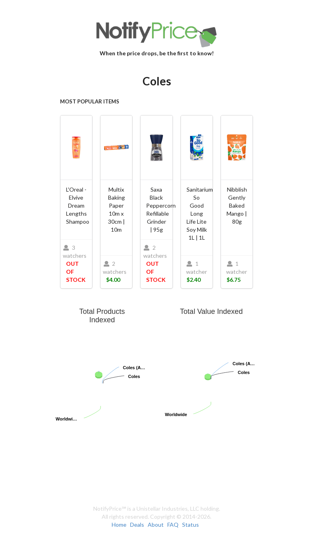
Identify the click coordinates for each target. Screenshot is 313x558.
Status (190, 524)
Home (119, 524)
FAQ (173, 524)
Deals (137, 524)
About (156, 524)
